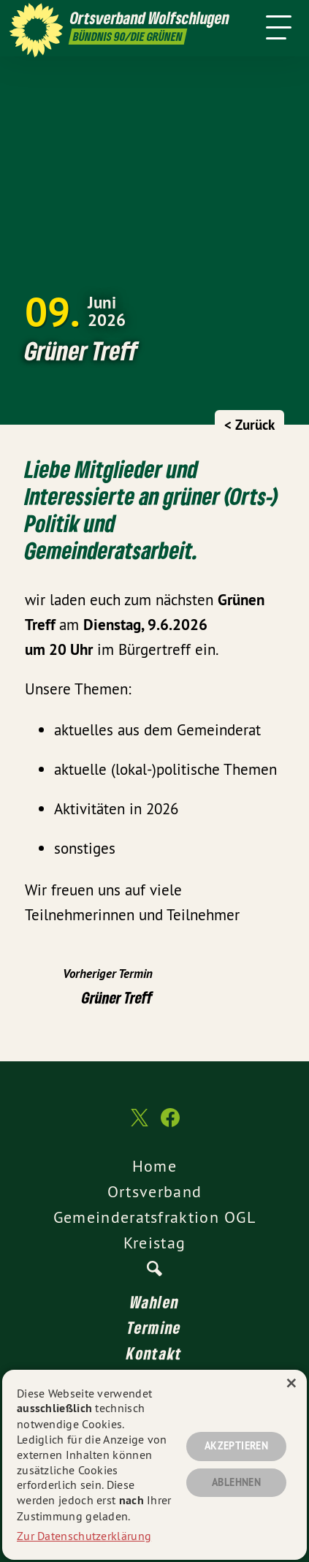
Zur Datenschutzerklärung (84, 1535)
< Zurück (249, 425)
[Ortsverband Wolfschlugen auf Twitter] (138, 1124)
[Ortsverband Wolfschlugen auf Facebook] (170, 1125)
